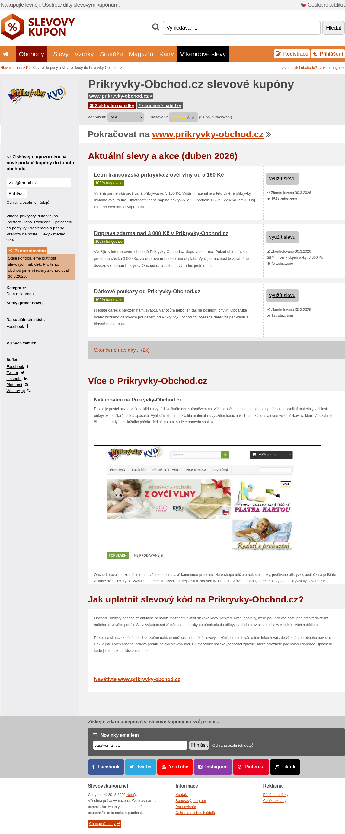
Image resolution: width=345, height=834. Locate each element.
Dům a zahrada (20, 294)
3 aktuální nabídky (112, 105)
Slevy (61, 53)
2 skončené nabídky (159, 105)
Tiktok (288, 766)
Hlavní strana (11, 68)
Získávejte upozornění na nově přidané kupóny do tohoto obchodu (40, 162)
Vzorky (84, 53)
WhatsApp (16, 390)
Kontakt (182, 795)
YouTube (178, 766)
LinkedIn (14, 378)
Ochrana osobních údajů (28, 202)
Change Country (104, 824)
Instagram (216, 766)
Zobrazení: (97, 117)
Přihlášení (328, 54)
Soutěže (111, 53)
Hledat (333, 27)
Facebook (15, 326)
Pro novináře (186, 807)
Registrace (292, 54)
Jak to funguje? (332, 68)
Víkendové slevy (203, 53)
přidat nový (30, 303)
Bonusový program (191, 801)
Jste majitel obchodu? (299, 68)
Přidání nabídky (275, 795)
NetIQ (131, 795)
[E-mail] (140, 745)
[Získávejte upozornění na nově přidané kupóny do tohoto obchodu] (39, 182)
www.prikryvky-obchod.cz (120, 96)
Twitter (12, 372)
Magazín (141, 53)
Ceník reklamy (274, 801)
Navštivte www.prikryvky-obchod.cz (137, 679)
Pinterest (14, 384)
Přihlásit (17, 193)
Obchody (31, 53)
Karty (166, 53)
